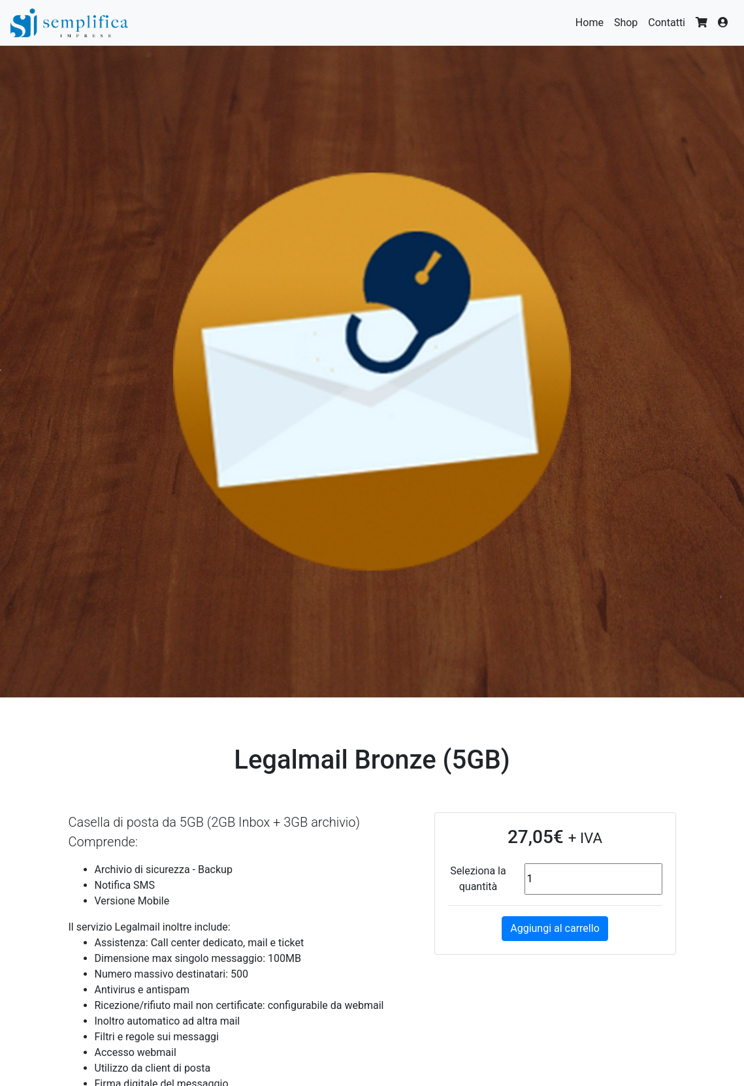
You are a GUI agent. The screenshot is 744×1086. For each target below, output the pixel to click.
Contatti (666, 22)
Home (589, 22)
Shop (626, 22)
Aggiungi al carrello (555, 928)
